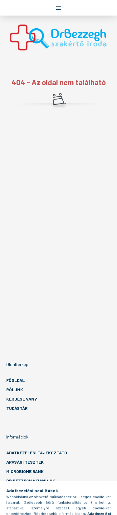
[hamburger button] (58, 8)
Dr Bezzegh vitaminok (30, 480)
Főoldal (15, 380)
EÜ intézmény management (36, 490)
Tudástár (17, 408)
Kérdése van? (21, 398)
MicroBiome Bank (25, 471)
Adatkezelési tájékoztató (36, 452)
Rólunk (14, 389)
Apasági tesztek (25, 462)
